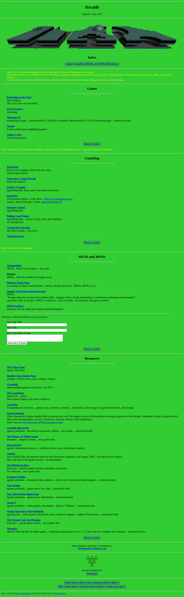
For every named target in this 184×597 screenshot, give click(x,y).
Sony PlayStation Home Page (23, 495)
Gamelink (12, 385)
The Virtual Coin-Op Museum (23, 521)
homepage (92, 575)
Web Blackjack (15, 236)
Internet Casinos (16, 207)
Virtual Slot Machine (18, 227)
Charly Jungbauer (59, 595)
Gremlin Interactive (18, 429)
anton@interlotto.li (51, 201)
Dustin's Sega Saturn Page (21, 377)
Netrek (11, 126)
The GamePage (15, 394)
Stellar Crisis (14, 134)
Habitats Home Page (18, 282)
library (115, 584)
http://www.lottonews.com (58, 198)
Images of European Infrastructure (26, 291)
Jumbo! (11, 455)
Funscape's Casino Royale (21, 178)
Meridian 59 (14, 117)
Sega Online (13, 486)
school (68, 588)
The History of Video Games (22, 437)
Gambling (79, 63)
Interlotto (12, 195)
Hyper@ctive (14, 446)
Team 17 (11, 504)
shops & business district (84, 588)
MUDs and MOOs (96, 63)
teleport (100, 588)
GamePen (12, 406)
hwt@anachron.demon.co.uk (92, 550)
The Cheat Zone (16, 368)
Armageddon (14, 265)
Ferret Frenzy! (15, 109)
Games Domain (15, 414)
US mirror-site (29, 423)
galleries (107, 584)
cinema (74, 584)
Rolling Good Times (18, 216)
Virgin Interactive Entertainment (25, 512)
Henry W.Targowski (22, 595)
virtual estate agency (115, 588)
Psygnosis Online (16, 478)
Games (69, 63)
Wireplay (12, 529)
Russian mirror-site (52, 423)
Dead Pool (12, 167)
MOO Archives (15, 306)
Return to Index (92, 144)
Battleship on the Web (19, 97)
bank (67, 584)
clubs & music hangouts (90, 584)
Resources (112, 63)
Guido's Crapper (16, 187)
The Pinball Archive (18, 466)
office (61, 588)
